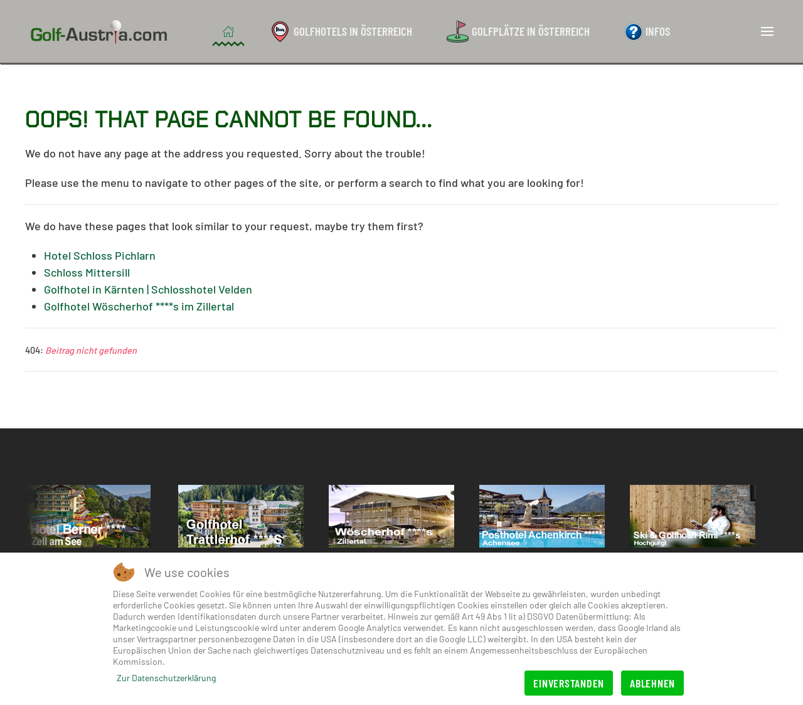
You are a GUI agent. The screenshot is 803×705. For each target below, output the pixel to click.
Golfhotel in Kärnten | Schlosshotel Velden (148, 289)
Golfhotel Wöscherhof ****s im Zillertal (139, 306)
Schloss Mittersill (87, 272)
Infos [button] (647, 31)
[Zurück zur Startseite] (101, 31)
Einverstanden (568, 683)
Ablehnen (652, 683)
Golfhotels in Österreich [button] (341, 32)
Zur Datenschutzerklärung (166, 677)
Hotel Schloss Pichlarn (100, 255)
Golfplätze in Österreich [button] (518, 32)
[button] (767, 31)
